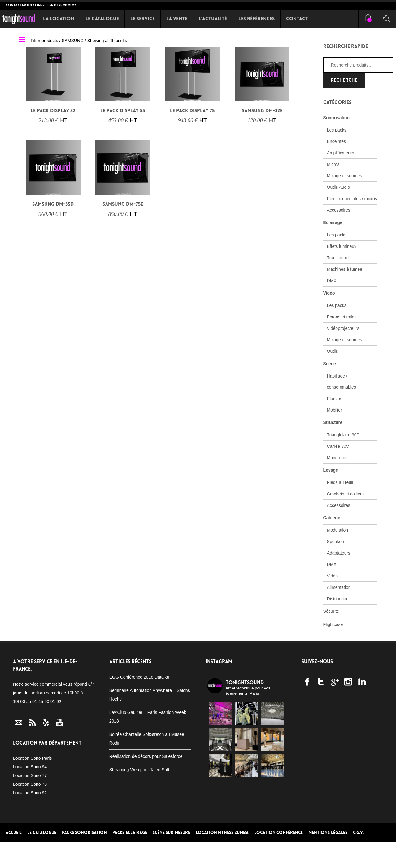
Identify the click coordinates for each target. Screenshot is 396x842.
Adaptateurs (338, 553)
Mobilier (334, 410)
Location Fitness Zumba (222, 832)
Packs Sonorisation (84, 832)
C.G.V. (358, 832)
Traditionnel (338, 257)
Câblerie (331, 517)
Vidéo (329, 293)
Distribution (338, 598)
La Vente (176, 18)
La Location (58, 18)
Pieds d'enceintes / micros (352, 198)
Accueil (14, 832)
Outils (332, 351)
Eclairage (332, 222)
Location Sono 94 (30, 766)
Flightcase (333, 624)
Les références (256, 18)
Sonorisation (336, 117)
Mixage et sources (344, 175)
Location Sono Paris (32, 758)
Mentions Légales (327, 832)
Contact (297, 18)
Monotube (336, 457)
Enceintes (336, 141)
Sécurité (331, 611)
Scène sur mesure (171, 832)
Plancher (335, 398)
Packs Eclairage (129, 832)
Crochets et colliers (345, 493)
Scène (329, 363)
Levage (330, 470)
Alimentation (339, 587)
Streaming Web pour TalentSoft (139, 769)
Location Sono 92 (30, 792)
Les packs (336, 129)
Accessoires (338, 210)
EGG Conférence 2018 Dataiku (139, 677)
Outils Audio (338, 187)
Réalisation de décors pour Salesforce (146, 756)
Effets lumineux (341, 246)
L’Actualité (213, 18)
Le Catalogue (102, 18)
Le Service (142, 18)
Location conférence (278, 832)
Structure (332, 422)
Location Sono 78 (30, 784)
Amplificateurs (340, 152)
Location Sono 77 (30, 775)
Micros (333, 164)
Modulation (337, 530)
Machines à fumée (344, 269)
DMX (332, 280)
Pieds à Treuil (340, 482)
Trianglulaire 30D (343, 434)
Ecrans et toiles (342, 316)
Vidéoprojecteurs (343, 328)
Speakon (335, 541)
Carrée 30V (338, 446)
